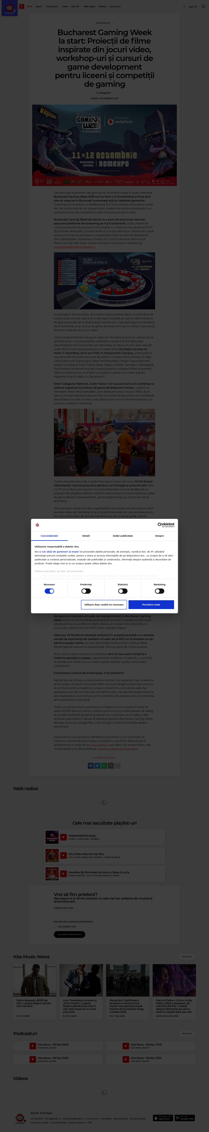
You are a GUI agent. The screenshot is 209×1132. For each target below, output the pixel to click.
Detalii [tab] (86, 535)
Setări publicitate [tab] (123, 535)
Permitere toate (151, 604)
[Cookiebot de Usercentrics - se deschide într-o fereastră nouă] (160, 525)
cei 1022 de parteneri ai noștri (60, 551)
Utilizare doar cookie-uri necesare (104, 604)
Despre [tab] (159, 535)
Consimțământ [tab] (49, 535)
